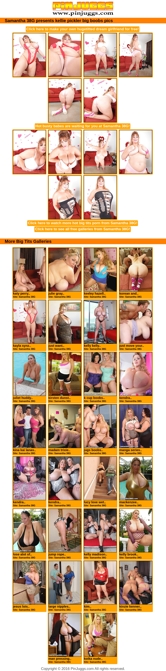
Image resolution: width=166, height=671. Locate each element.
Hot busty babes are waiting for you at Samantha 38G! (82, 126)
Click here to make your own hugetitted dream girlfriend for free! (82, 29)
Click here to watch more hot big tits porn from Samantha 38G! (82, 223)
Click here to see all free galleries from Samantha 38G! (82, 229)
